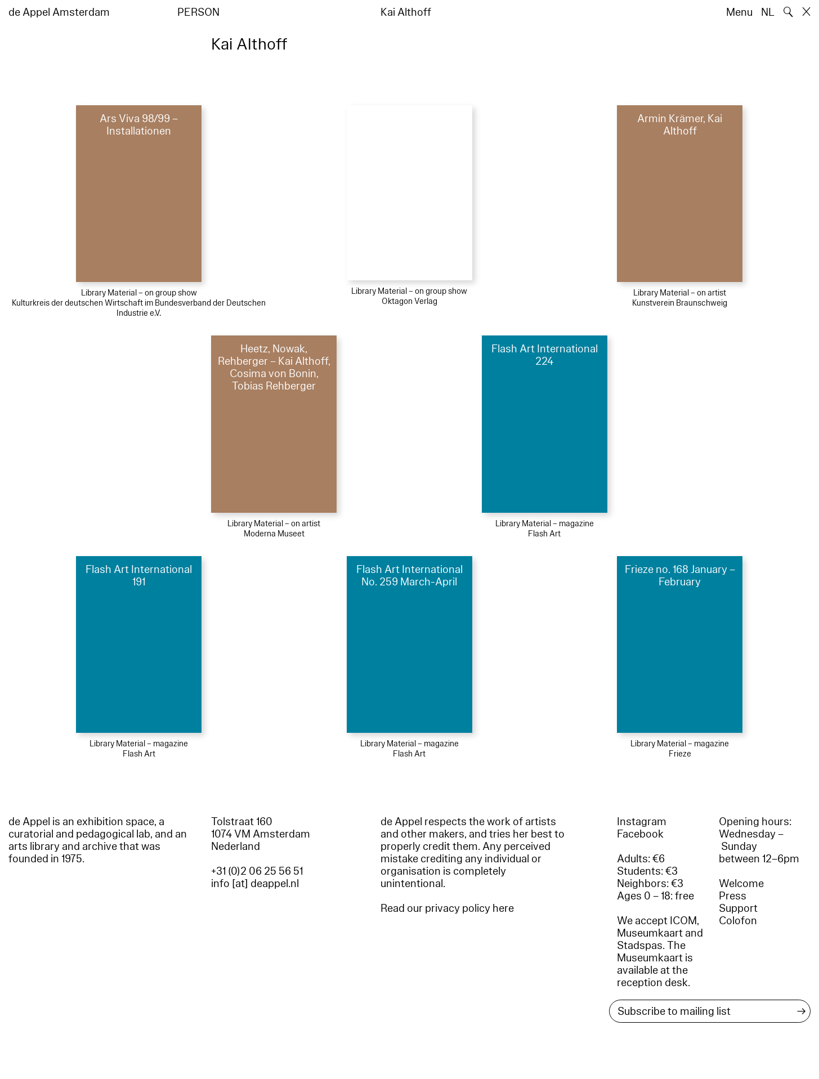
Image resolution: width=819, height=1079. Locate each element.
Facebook (640, 834)
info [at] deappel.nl (255, 883)
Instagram (641, 821)
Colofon (738, 921)
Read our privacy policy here (447, 908)
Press (732, 896)
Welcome (741, 883)
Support (738, 908)
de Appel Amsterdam (59, 12)
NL (768, 12)
